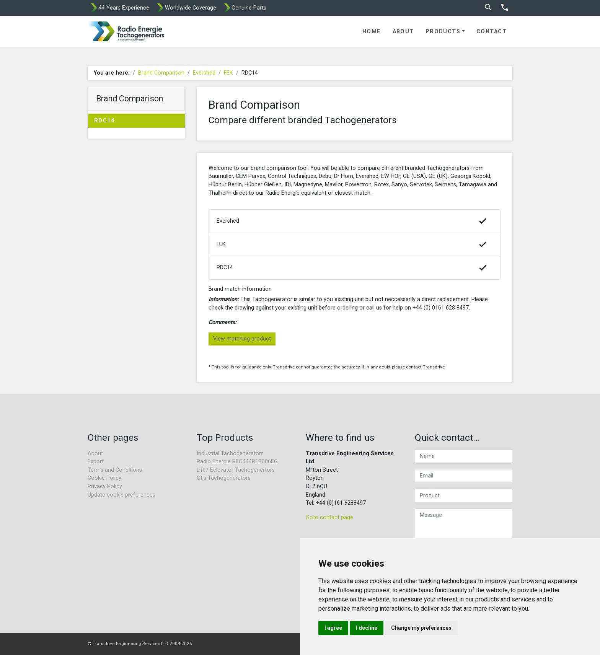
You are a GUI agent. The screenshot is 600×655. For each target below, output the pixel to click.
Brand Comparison (161, 73)
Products (443, 31)
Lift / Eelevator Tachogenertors (236, 470)
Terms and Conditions (115, 470)
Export (96, 461)
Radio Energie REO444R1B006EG (237, 461)
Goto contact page (329, 517)
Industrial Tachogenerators (230, 453)
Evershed (204, 73)
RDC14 (104, 120)
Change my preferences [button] (421, 628)
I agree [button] (333, 628)
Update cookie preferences (121, 495)
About (403, 31)
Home (371, 31)
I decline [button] (366, 628)
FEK (228, 73)
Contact (491, 31)
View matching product (242, 339)
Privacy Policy (105, 486)
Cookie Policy (104, 478)
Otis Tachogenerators (224, 478)
